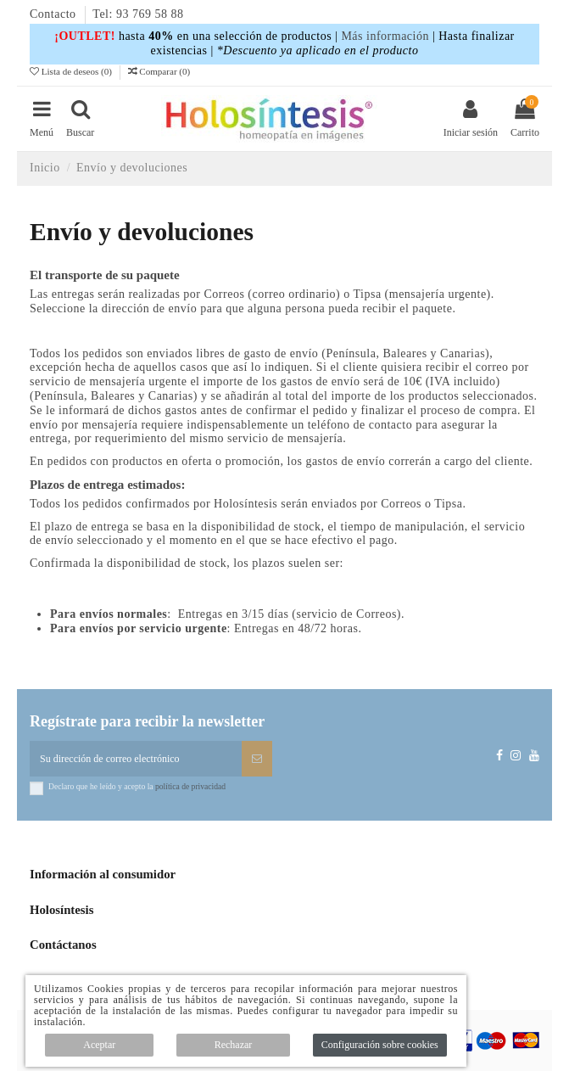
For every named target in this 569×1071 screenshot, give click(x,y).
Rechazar (234, 1045)
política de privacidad (190, 786)
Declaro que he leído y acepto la (137, 786)
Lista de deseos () (72, 71)
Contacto (55, 14)
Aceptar (99, 1045)
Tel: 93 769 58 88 (137, 14)
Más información (385, 36)
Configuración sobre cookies (379, 1045)
